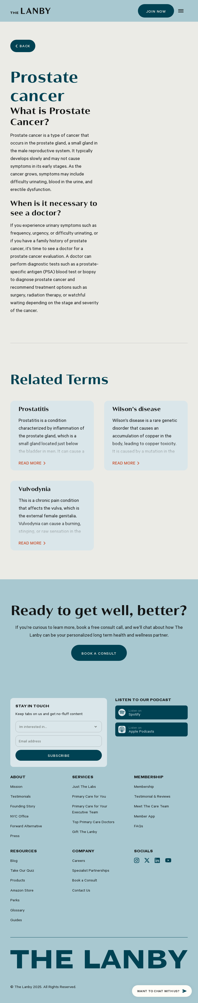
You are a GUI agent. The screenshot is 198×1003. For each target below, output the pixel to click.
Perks (15, 900)
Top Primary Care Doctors (93, 822)
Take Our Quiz (22, 870)
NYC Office (19, 816)
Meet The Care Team (151, 806)
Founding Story (22, 806)
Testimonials (20, 796)
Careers (78, 860)
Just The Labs (84, 786)
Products (17, 880)
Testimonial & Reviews (152, 796)
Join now (156, 11)
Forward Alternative (26, 826)
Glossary (17, 910)
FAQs (138, 826)
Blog (14, 860)
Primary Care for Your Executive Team (89, 809)
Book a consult (98, 653)
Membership (144, 786)
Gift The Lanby (84, 831)
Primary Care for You (89, 796)
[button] (181, 10)
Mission (16, 786)
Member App (144, 816)
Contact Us (81, 890)
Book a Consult (84, 880)
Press (15, 835)
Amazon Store (22, 890)
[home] (30, 11)
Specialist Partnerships (90, 870)
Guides (16, 920)
